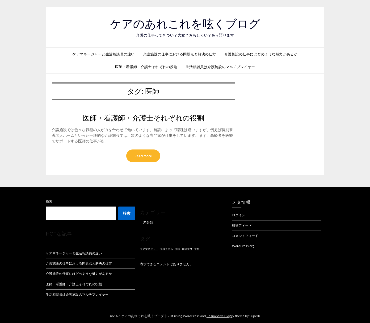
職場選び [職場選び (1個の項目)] (187, 248)
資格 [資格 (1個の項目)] (196, 248)
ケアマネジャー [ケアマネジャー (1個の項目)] (149, 248)
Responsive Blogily (220, 316)
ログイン (238, 215)
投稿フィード (242, 225)
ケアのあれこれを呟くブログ (185, 24)
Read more (143, 156)
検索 (49, 201)
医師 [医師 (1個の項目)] (177, 248)
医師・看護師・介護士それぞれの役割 (146, 67)
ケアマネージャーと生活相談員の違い (103, 54)
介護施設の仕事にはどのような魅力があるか (261, 54)
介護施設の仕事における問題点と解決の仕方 (179, 54)
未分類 (148, 222)
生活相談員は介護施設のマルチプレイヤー (220, 67)
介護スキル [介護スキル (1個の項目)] (166, 248)
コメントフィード (245, 236)
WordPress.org (243, 246)
